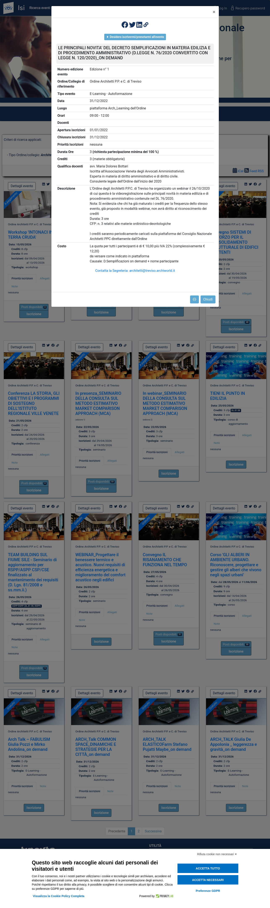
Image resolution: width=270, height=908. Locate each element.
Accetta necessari (208, 880)
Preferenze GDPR (208, 890)
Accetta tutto (208, 868)
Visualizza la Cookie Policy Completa (59, 896)
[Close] (214, 12)
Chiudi (208, 299)
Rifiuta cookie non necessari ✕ (217, 854)
